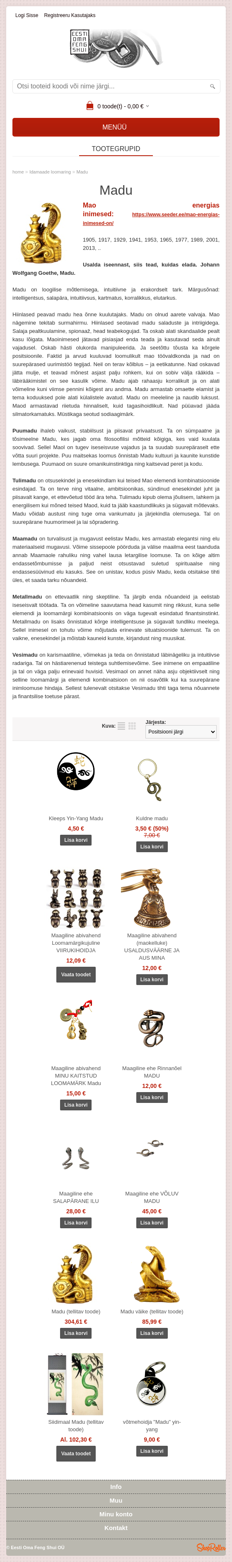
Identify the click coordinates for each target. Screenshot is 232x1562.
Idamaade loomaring (50, 171)
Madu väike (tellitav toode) (152, 1311)
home (18, 171)
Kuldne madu (152, 818)
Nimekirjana (121, 726)
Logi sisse (26, 15)
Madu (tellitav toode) (75, 1311)
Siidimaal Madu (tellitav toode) (76, 1425)
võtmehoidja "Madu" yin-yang (152, 1425)
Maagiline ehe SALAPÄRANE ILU (76, 1197)
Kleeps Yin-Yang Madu (76, 818)
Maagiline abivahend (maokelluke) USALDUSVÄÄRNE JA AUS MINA (152, 946)
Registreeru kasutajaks (69, 15)
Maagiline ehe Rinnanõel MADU (151, 1072)
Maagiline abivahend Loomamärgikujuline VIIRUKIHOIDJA (76, 942)
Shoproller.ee (211, 1547)
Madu (82, 171)
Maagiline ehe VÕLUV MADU (152, 1197)
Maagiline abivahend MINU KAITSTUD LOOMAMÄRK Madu (76, 1075)
